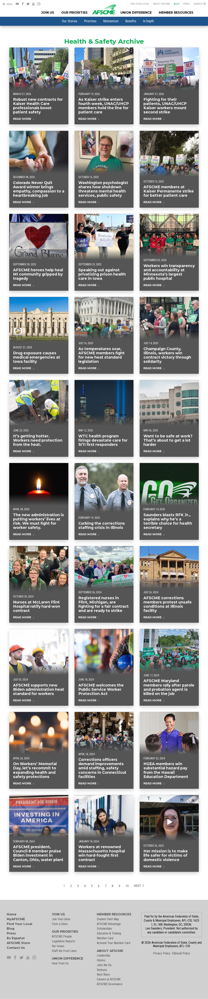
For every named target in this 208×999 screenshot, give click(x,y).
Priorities (90, 21)
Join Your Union (61, 919)
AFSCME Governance (109, 984)
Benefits (130, 21)
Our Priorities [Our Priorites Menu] (74, 12)
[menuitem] (69, 21)
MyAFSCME (16, 919)
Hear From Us (60, 963)
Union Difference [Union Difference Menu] (136, 12)
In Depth (148, 21)
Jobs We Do (104, 965)
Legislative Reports (63, 941)
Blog (176, 3)
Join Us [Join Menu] (47, 12)
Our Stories (69, 21)
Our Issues (58, 946)
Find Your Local (139, 3)
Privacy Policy (161, 953)
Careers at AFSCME (109, 979)
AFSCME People (62, 936)
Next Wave (103, 974)
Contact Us (16, 948)
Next (139, 894)
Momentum (111, 21)
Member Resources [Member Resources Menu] (176, 12)
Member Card (105, 938)
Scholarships (104, 928)
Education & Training (109, 933)
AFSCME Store (18, 943)
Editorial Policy (181, 953)
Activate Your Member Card (113, 943)
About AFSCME (161, 3)
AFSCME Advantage (109, 924)
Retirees (102, 970)
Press (186, 3)
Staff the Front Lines (64, 951)
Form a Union (60, 924)
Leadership (103, 955)
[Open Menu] (7, 4)
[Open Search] (199, 4)
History (101, 960)
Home (12, 914)
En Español (16, 938)
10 (127, 894)
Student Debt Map (108, 919)
